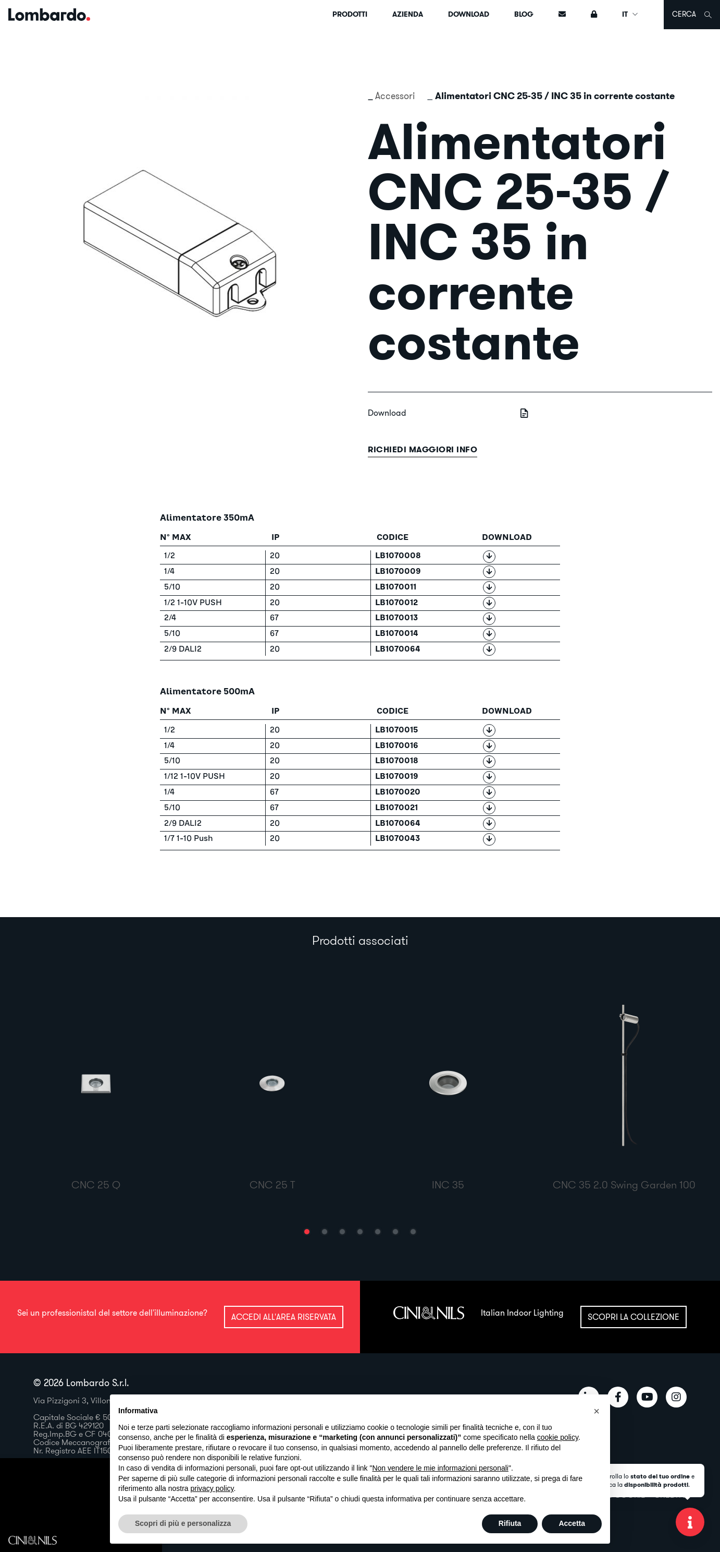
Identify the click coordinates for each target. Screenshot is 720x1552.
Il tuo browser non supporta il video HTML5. (81, 1507)
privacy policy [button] (212, 1488)
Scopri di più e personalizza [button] (183, 1523)
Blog (523, 14)
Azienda (407, 14)
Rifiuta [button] (510, 1523)
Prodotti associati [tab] (360, 940)
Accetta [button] (571, 1523)
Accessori (395, 96)
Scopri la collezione (633, 1317)
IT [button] (630, 14)
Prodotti (349, 14)
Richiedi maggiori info (422, 449)
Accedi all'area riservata (283, 1317)
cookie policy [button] (557, 1437)
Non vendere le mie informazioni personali (440, 1468)
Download (468, 14)
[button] (306, 1231)
